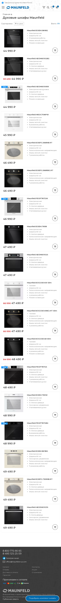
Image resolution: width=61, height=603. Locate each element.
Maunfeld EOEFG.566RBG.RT (40, 170)
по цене (19, 24)
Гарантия (6, 575)
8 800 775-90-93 (12, 550)
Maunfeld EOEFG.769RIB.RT (40, 479)
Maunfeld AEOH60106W (38, 86)
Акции (34, 570)
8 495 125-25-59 (12, 553)
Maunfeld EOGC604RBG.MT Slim (42, 311)
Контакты (36, 567)
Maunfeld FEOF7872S (37, 367)
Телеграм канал (11, 558)
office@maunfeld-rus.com (16, 562)
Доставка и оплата (10, 572)
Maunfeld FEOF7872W (37, 198)
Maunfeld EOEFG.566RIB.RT (39, 143)
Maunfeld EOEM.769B (37, 226)
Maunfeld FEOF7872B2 (37, 423)
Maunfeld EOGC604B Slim (39, 339)
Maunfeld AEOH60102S (37, 255)
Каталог (6, 567)
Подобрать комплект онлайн (42, 598)
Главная (7, 14)
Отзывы (6, 570)
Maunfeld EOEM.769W (37, 395)
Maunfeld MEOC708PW (38, 114)
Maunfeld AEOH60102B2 (38, 58)
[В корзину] (55, 50)
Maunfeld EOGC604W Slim (39, 283)
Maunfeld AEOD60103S (37, 507)
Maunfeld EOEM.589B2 (37, 30)
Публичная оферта (11, 599)
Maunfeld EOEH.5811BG (37, 451)
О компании (37, 572)
